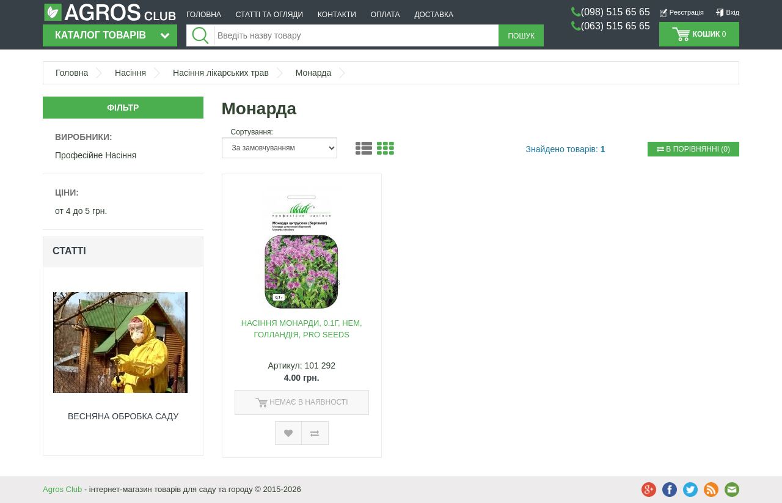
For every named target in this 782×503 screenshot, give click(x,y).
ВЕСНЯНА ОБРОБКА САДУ (123, 416)
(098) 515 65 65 (615, 12)
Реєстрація (681, 12)
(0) (693, 149)
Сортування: (252, 132)
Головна (72, 73)
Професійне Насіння (95, 155)
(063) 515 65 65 (615, 26)
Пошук (521, 36)
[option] (123, 360)
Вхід (727, 12)
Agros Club (62, 489)
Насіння (130, 73)
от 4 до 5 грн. (81, 211)
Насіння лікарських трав (221, 73)
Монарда (314, 73)
